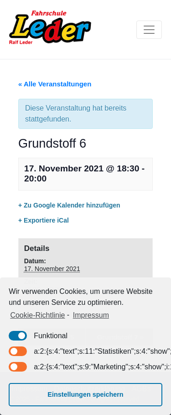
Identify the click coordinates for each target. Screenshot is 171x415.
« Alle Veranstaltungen (54, 84)
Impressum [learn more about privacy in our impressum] (91, 315)
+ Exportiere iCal (43, 220)
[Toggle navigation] (149, 30)
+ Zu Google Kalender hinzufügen (69, 205)
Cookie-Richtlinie (37, 315)
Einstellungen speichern (85, 394)
